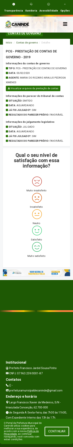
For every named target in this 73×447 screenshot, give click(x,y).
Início (9, 42)
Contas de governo (27, 42)
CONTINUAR (56, 431)
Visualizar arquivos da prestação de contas (33, 88)
